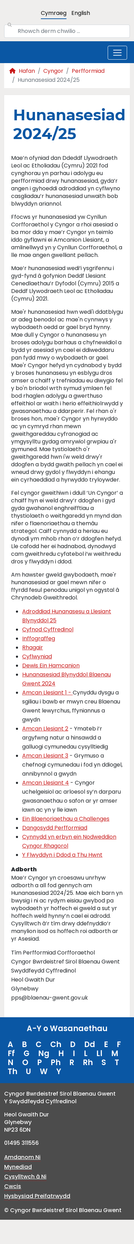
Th (12, 1071)
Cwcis (12, 1186)
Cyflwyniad (37, 656)
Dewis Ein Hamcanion (51, 665)
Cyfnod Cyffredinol (47, 629)
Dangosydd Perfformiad (54, 828)
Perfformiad (88, 71)
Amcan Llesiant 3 (45, 756)
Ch (55, 1044)
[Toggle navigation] (117, 53)
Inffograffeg (38, 638)
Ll (99, 1053)
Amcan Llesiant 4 (45, 783)
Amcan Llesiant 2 (45, 729)
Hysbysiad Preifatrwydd (37, 1196)
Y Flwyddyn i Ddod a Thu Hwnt (62, 855)
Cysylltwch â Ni (25, 1177)
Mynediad (18, 1167)
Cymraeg (53, 13)
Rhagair (32, 647)
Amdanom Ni (22, 1157)
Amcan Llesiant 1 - (47, 693)
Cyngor (53, 71)
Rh (88, 1062)
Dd (89, 1044)
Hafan (22, 71)
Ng (44, 1053)
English (80, 13)
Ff (11, 1053)
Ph (56, 1062)
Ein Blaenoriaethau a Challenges (65, 819)
